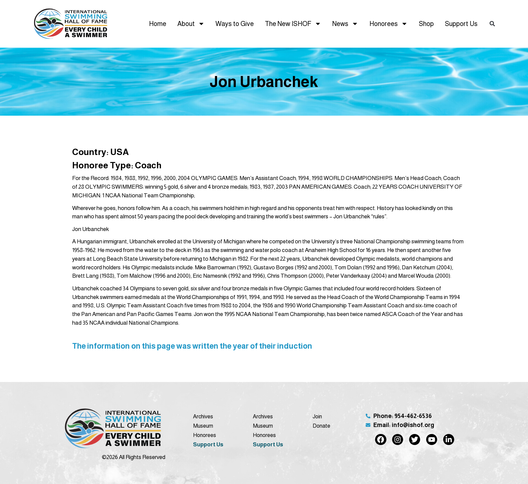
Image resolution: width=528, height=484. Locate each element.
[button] (492, 24)
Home (157, 23)
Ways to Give (234, 23)
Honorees (388, 23)
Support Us (461, 23)
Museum (203, 426)
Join (317, 416)
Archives (203, 416)
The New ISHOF (293, 23)
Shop (426, 23)
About (191, 23)
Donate (321, 426)
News (345, 23)
